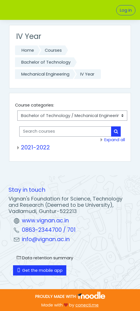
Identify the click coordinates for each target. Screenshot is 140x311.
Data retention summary (45, 258)
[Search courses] (65, 131)
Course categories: (34, 105)
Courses (53, 50)
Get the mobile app (40, 270)
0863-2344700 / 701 (49, 230)
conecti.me (87, 305)
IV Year (87, 74)
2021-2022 (35, 147)
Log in (126, 10)
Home (28, 50)
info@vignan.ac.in (46, 239)
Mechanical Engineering (45, 74)
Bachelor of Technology (46, 62)
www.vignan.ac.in (45, 220)
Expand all (114, 140)
